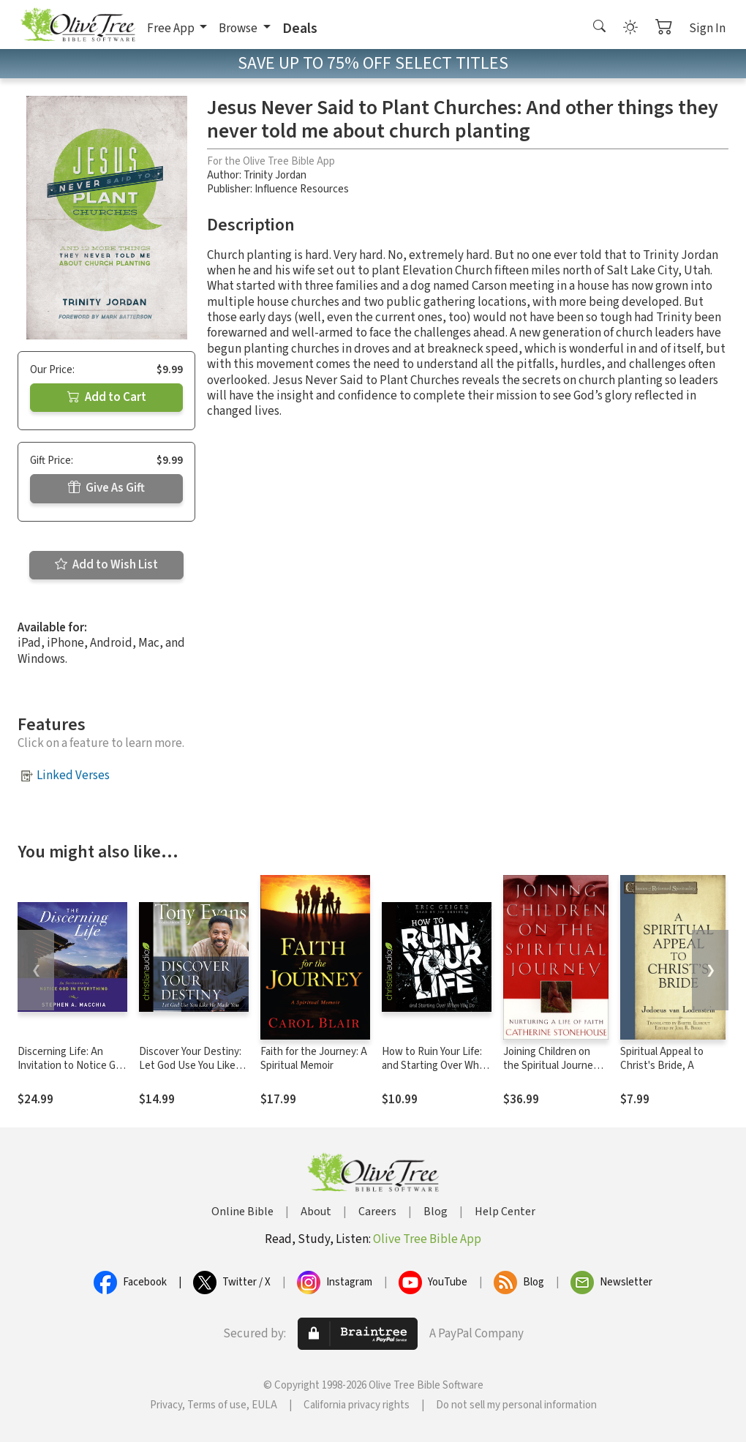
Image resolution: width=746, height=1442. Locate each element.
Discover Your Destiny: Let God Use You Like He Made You (190, 1065)
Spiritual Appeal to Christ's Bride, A (662, 1058)
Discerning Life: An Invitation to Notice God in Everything (72, 1065)
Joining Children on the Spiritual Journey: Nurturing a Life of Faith (551, 1072)
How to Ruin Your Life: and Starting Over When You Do (436, 1065)
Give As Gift (106, 488)
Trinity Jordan (275, 175)
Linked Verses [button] (73, 775)
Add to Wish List (106, 565)
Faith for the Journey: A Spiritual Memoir (313, 1058)
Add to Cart (106, 397)
